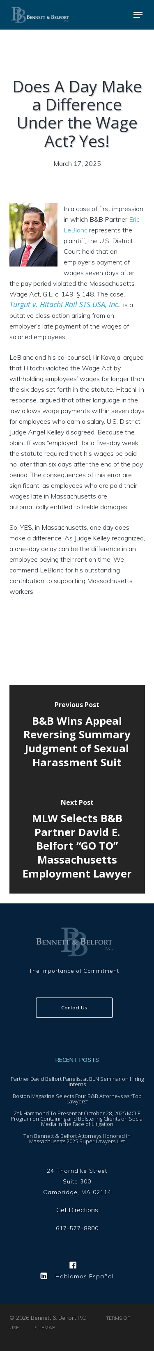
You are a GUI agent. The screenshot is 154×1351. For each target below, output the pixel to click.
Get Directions (77, 1210)
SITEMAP (44, 1327)
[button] (138, 15)
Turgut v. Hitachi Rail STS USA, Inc (63, 304)
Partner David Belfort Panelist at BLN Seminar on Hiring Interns (77, 1081)
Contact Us (74, 1007)
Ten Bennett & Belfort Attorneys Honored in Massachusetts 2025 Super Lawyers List (77, 1138)
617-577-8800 (77, 1228)
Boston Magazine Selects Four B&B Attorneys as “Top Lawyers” (77, 1099)
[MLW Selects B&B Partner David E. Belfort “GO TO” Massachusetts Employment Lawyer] (77, 841)
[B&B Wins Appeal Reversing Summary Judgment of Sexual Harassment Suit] (77, 736)
